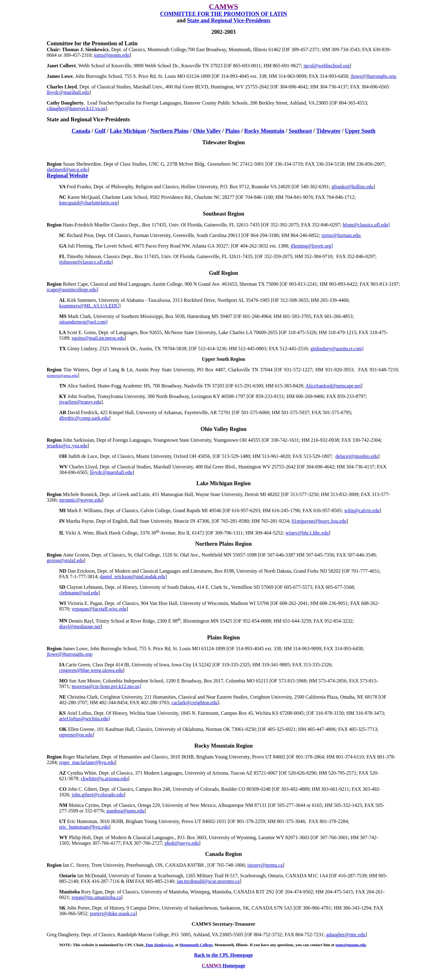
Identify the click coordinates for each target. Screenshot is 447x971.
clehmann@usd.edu (78, 592)
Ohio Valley (207, 131)
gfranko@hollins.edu (352, 186)
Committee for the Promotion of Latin (92, 43)
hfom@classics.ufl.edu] (366, 224)
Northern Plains (169, 131)
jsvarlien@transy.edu (80, 402)
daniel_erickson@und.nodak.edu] (133, 576)
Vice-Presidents (228, 20)
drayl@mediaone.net (79, 626)
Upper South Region (223, 359)
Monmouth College (196, 944)
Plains (232, 131)
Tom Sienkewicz (158, 944)
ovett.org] (312, 245)
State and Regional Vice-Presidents (88, 119)
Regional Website (67, 175)
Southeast (300, 131)
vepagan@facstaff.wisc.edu (99, 608)
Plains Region (223, 637)
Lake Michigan (128, 131)
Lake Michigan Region (223, 483)
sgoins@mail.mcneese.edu (98, 338)
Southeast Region (223, 214)
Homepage (234, 965)
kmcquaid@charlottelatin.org (88, 202)
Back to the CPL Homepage (223, 955)
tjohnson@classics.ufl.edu (85, 262)
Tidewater (328, 131)
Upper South (360, 131)
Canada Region (223, 854)
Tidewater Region (223, 142)
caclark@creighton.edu (194, 702)
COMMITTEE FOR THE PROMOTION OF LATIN (223, 14)
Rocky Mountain (264, 131)
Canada (81, 131)
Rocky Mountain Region (223, 746)
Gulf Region (223, 273)
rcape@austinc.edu (72, 289)
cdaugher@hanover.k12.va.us (76, 108)
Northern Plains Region (223, 544)
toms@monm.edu (351, 944)
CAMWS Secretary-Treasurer (223, 924)
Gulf (100, 131)
